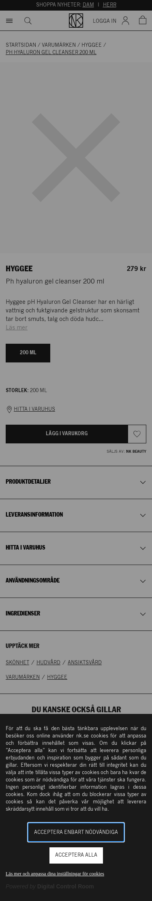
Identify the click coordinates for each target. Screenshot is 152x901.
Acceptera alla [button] (76, 855)
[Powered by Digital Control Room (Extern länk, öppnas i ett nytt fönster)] (50, 886)
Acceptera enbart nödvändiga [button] (76, 832)
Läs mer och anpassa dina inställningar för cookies (55, 874)
